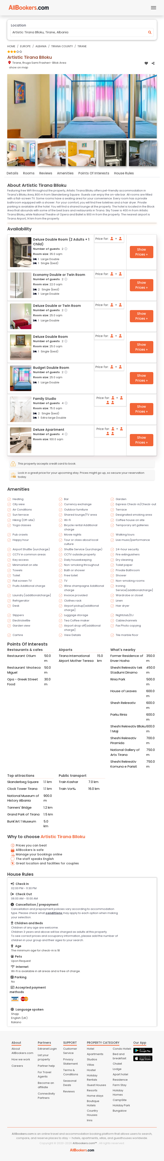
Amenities (65, 173)
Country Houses (92, 1113)
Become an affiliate (46, 1085)
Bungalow (120, 1111)
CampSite (120, 1100)
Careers (17, 1066)
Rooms (29, 173)
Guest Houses (96, 1085)
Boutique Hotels (93, 1103)
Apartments (95, 1054)
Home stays (95, 1096)
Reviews (45, 173)
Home (11, 46)
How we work (21, 1059)
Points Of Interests (93, 173)
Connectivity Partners (46, 1096)
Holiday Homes (118, 1092)
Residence (120, 1080)
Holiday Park (121, 1105)
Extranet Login (47, 1049)
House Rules (124, 173)
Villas (90, 1065)
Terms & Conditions (70, 1072)
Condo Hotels (122, 1049)
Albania (41, 46)
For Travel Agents (44, 1074)
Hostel (91, 1070)
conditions (54, 913)
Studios (92, 1059)
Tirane (82, 46)
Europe (25, 46)
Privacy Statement (70, 1061)
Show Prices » (141, 252)
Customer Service (70, 1051)
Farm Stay (119, 1085)
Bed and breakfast (119, 1056)
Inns (89, 1120)
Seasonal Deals (69, 1083)
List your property (44, 1057)
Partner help (46, 1066)
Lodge (117, 1069)
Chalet (117, 1064)
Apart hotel (120, 1074)
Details (12, 173)
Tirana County (62, 46)
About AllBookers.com (22, 1051)
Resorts (92, 1090)
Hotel (90, 1049)
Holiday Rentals (92, 1077)
